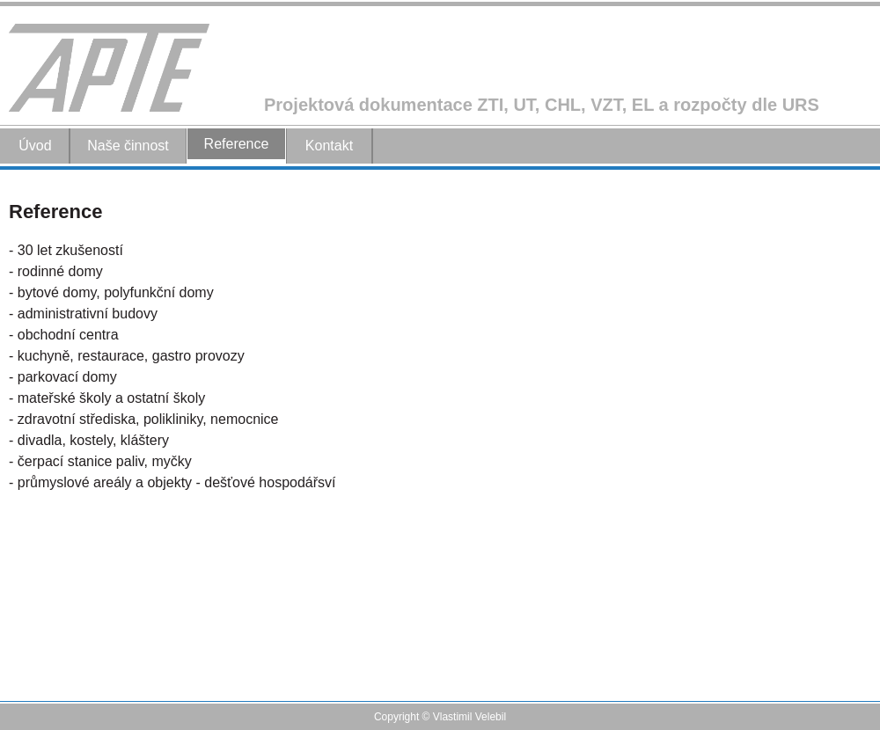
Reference (236, 143)
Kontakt (329, 145)
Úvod (34, 145)
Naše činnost (128, 145)
